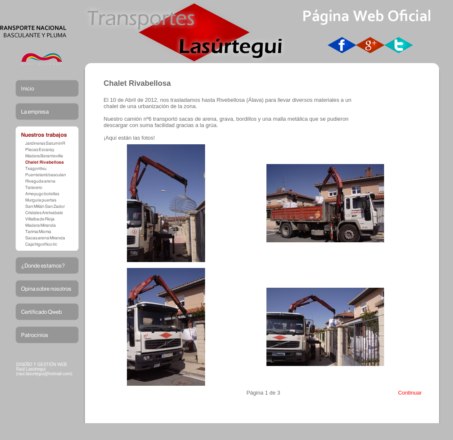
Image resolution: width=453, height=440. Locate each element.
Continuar (409, 393)
